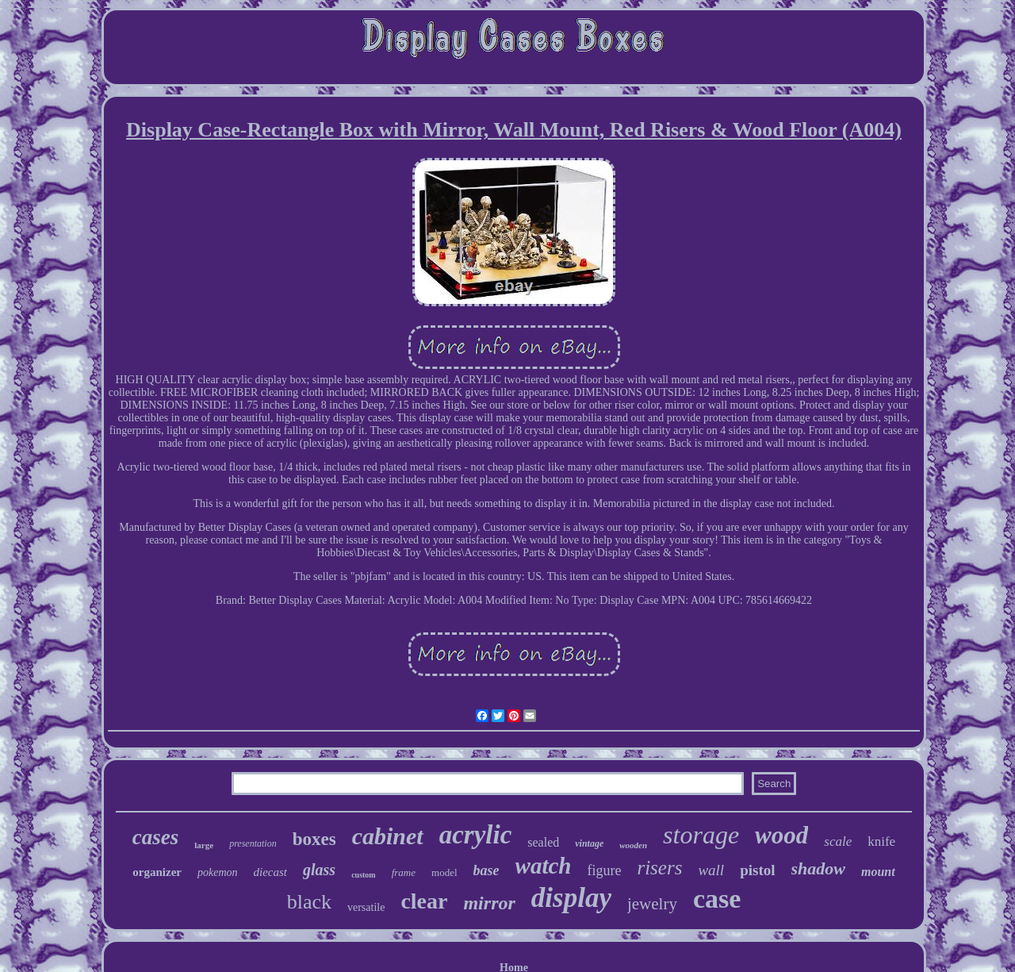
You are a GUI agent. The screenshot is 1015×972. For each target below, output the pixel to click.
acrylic (475, 834)
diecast (271, 872)
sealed (543, 842)
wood (781, 835)
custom (363, 874)
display (571, 897)
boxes (314, 839)
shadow (818, 868)
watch (543, 865)
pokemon (217, 872)
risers (659, 867)
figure (604, 870)
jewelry (652, 903)
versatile (366, 907)
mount (878, 871)
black (309, 901)
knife (881, 841)
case (717, 898)
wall (711, 870)
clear (423, 901)
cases (155, 837)
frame (404, 872)
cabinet (387, 836)
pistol (757, 870)
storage (701, 834)
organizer (157, 872)
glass (319, 869)
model (444, 872)
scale (838, 841)
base (486, 870)
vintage (589, 843)
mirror (489, 903)
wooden (633, 845)
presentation (253, 843)
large (203, 845)
